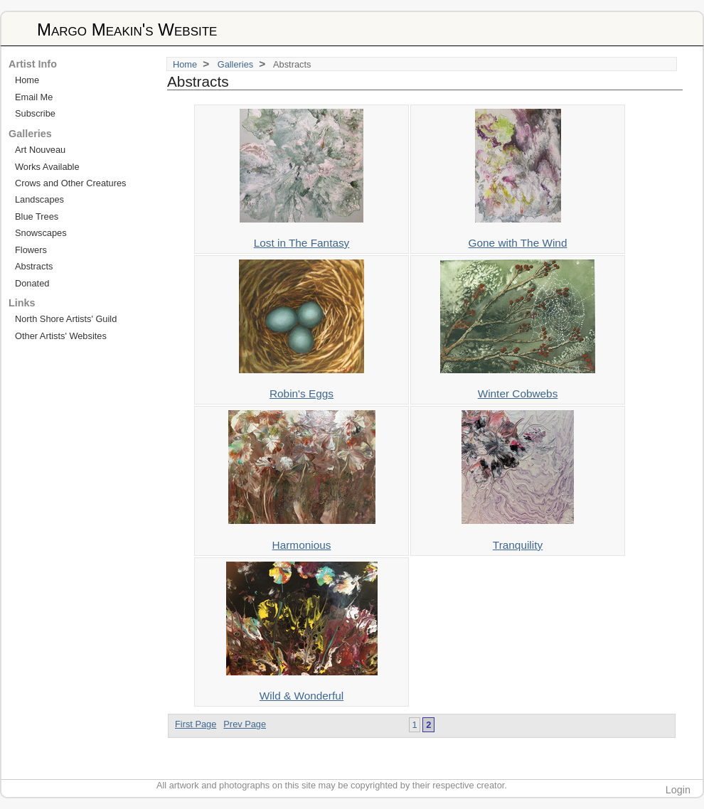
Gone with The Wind (518, 243)
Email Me (34, 97)
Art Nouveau (40, 149)
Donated (32, 283)
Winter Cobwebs (518, 393)
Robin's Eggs (302, 393)
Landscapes (39, 199)
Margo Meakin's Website (127, 29)
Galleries (236, 64)
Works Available (47, 166)
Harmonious (301, 545)
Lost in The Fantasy (302, 243)
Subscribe (35, 113)
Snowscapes (41, 232)
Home (185, 64)
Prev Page (244, 724)
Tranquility (518, 545)
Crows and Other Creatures (70, 183)
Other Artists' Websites (61, 336)
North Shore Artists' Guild (66, 319)
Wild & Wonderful (301, 696)
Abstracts (34, 266)
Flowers (31, 250)
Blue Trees (36, 216)
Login (678, 789)
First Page (195, 724)
